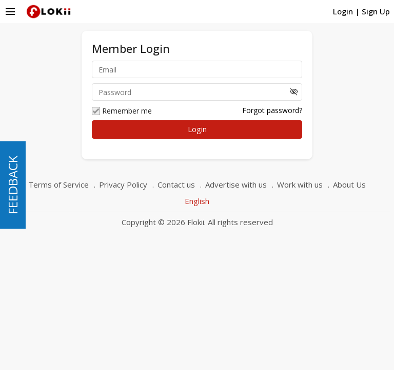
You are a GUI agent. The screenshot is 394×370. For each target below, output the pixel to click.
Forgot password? (272, 110)
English (197, 201)
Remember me (122, 111)
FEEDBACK (12, 185)
